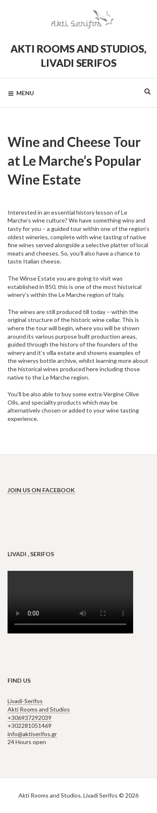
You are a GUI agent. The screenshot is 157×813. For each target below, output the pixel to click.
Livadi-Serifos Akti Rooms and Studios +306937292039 (39, 709)
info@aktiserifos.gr (32, 733)
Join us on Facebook (41, 490)
